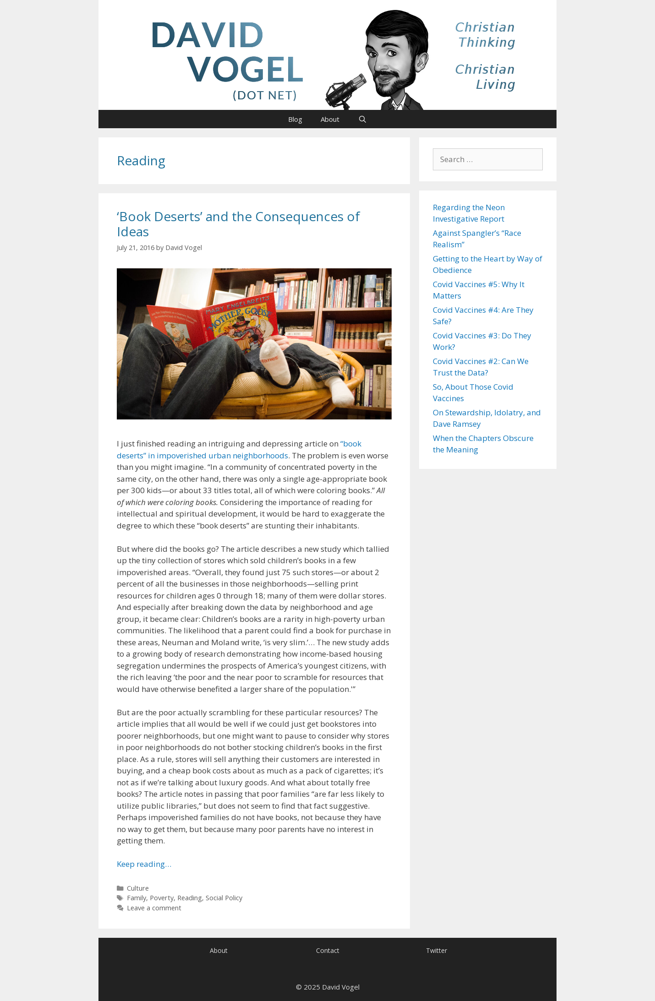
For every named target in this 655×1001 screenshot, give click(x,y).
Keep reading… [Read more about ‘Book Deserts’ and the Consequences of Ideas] (144, 864)
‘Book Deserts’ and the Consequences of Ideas (238, 223)
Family (136, 897)
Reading (189, 897)
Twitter (436, 950)
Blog (295, 119)
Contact (327, 950)
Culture (138, 888)
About (330, 119)
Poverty (162, 897)
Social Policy (224, 897)
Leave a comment (154, 907)
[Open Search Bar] (362, 119)
